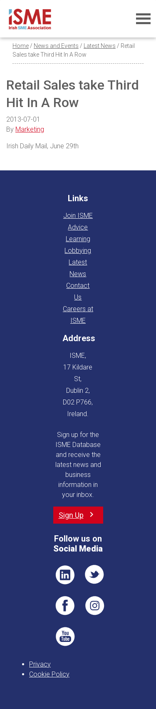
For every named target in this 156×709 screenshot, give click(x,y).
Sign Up (71, 515)
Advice (78, 227)
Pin (94, 605)
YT (64, 636)
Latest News (100, 45)
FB (64, 605)
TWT (94, 574)
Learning (78, 239)
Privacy (40, 664)
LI (64, 574)
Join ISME (78, 216)
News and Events (56, 45)
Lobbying (77, 251)
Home (20, 45)
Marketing (29, 129)
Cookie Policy (49, 674)
